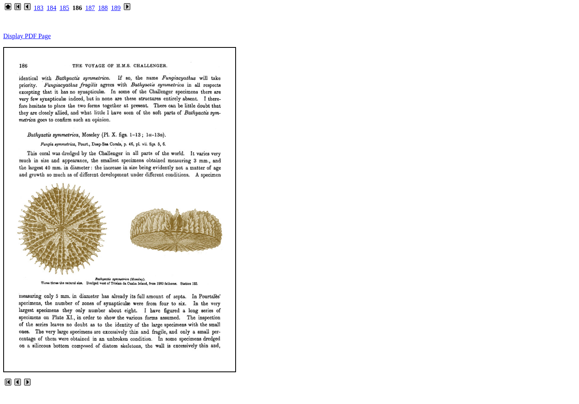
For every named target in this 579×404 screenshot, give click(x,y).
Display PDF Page (27, 36)
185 (64, 7)
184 (51, 7)
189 (116, 7)
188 (103, 7)
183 (38, 7)
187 (90, 7)
